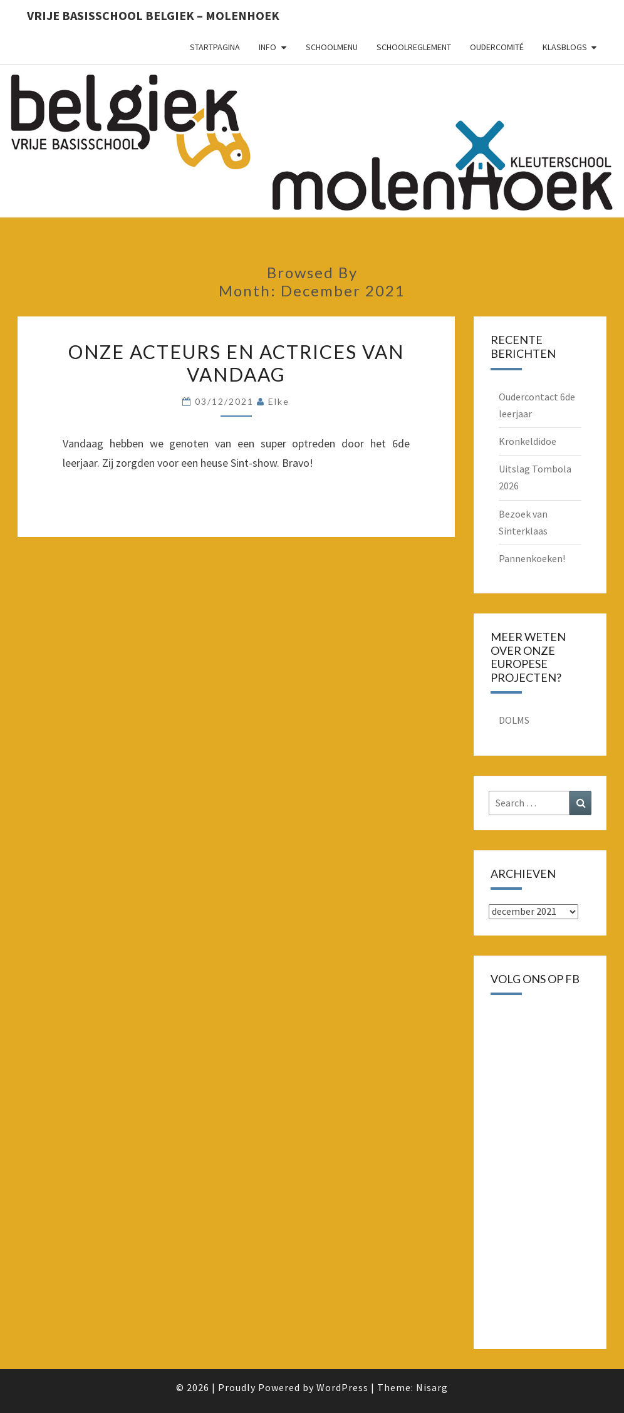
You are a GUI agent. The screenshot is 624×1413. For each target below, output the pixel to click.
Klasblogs (565, 47)
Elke (278, 401)
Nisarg (432, 1387)
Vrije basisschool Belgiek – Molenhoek (153, 15)
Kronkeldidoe (527, 441)
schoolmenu (332, 47)
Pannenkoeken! (532, 558)
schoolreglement (414, 47)
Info (267, 47)
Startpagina (215, 47)
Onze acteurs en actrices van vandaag (236, 362)
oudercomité (497, 47)
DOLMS (514, 720)
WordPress (342, 1387)
